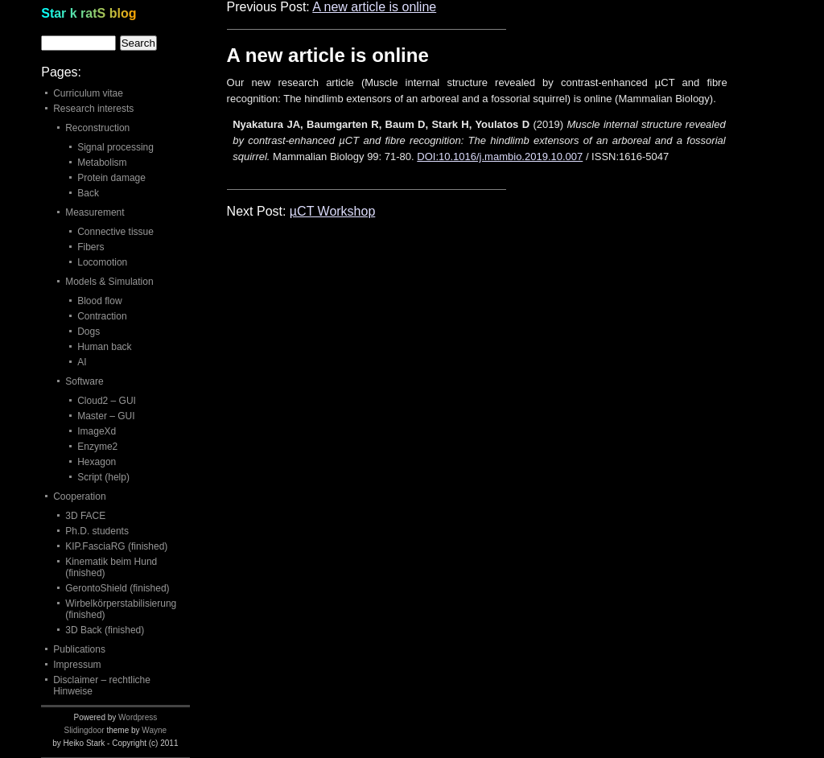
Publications (79, 649)
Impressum (77, 664)
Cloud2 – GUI (106, 400)
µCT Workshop (332, 211)
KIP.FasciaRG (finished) (116, 546)
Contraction (101, 316)
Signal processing (115, 147)
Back (88, 193)
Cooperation (79, 496)
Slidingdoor (84, 730)
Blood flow (99, 301)
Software (84, 381)
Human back (104, 346)
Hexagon (96, 462)
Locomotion (102, 262)
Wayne (154, 730)
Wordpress (137, 717)
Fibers (90, 247)
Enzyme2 (97, 446)
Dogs (88, 331)
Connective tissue (115, 231)
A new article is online (374, 7)
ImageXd (96, 431)
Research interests (93, 108)
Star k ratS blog (88, 13)
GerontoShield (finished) (117, 588)
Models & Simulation (109, 281)
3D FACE (85, 515)
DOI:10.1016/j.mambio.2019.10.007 (500, 156)
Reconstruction (97, 128)
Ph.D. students (97, 531)
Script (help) (103, 477)
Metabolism (101, 162)
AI (81, 362)
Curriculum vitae (88, 93)
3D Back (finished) (104, 630)
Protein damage (111, 177)
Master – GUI (105, 416)
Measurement (94, 212)
